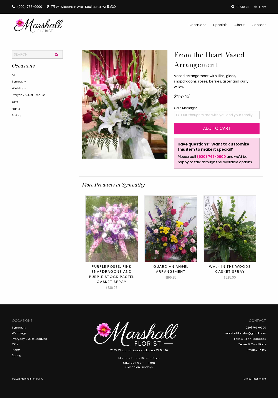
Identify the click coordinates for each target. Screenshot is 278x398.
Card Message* (185, 108)
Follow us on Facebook (250, 339)
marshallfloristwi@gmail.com (245, 333)
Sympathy (19, 81)
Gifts (15, 102)
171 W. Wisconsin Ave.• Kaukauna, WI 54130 (139, 350)
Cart (260, 7)
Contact (259, 24)
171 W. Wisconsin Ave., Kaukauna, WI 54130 (81, 7)
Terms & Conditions (252, 344)
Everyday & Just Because (28, 95)
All (13, 75)
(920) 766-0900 (27, 7)
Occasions (197, 24)
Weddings (19, 88)
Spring (16, 115)
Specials (220, 24)
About (239, 24)
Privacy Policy (256, 350)
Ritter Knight (259, 378)
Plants (16, 109)
